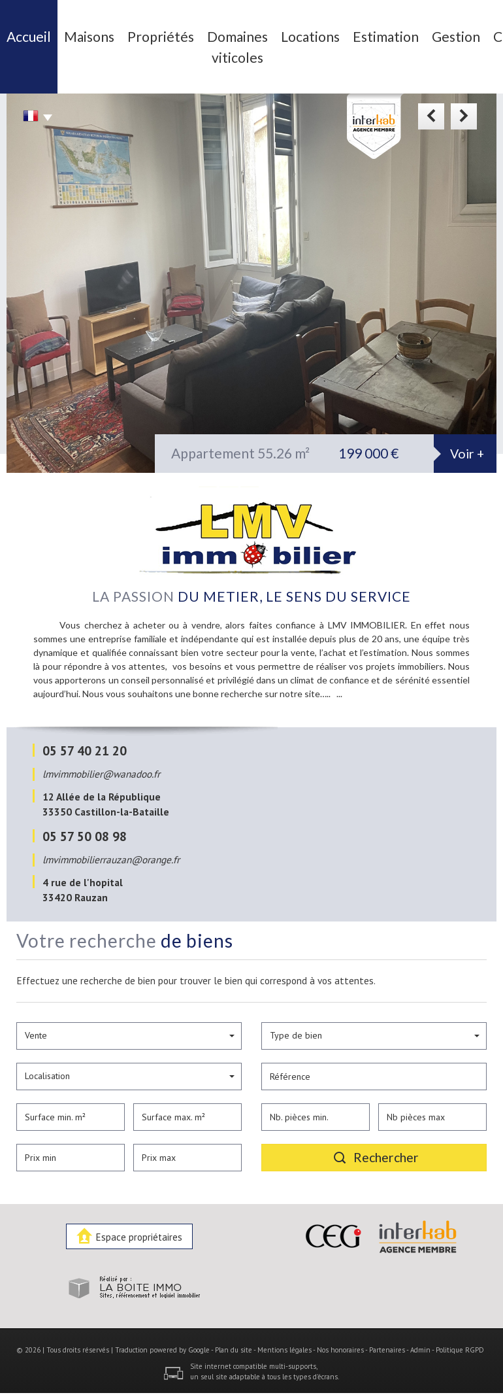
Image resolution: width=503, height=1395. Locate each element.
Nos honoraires (340, 1338)
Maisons (76, 33)
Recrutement (468, 33)
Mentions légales (284, 1338)
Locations (247, 33)
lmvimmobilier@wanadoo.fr (101, 762)
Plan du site (233, 1338)
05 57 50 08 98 (84, 825)
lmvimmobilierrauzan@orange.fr (111, 848)
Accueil (28, 33)
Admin (420, 1338)
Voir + (467, 442)
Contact (409, 33)
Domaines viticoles (190, 40)
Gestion (361, 33)
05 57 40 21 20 (84, 739)
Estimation (306, 33)
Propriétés (131, 33)
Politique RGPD (460, 1338)
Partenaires (387, 1338)
